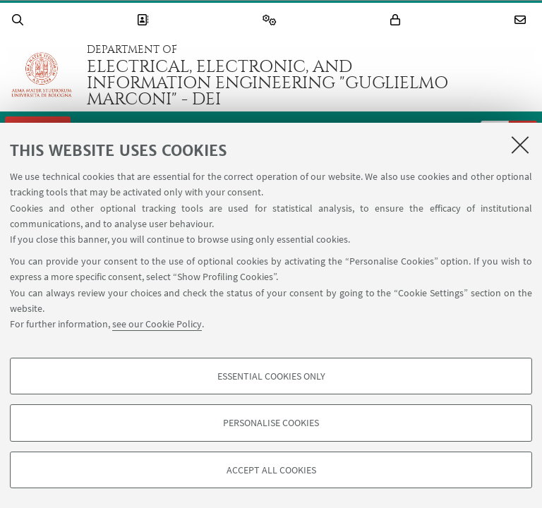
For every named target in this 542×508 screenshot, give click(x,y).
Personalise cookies (271, 422)
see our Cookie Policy (157, 324)
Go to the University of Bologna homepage (41, 74)
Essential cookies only (271, 376)
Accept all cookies (271, 470)
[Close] (520, 144)
